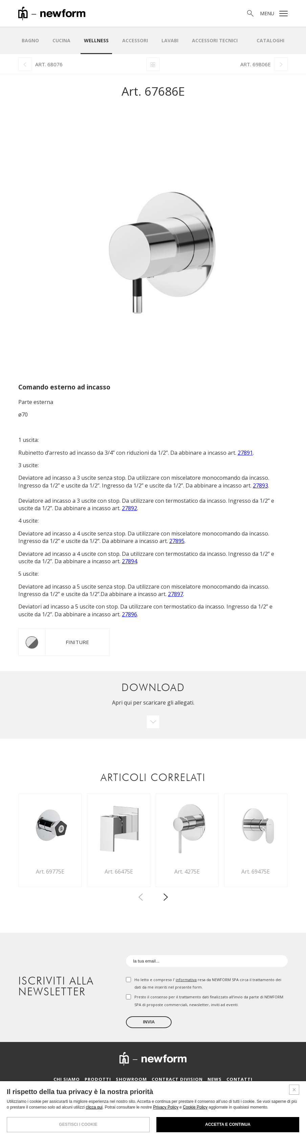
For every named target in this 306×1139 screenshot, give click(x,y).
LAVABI (169, 40)
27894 (129, 561)
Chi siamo (66, 1079)
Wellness (96, 40)
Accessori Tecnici (215, 40)
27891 (245, 452)
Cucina (61, 40)
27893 (260, 485)
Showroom (131, 1079)
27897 (175, 594)
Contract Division (177, 1079)
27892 (129, 508)
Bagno (30, 40)
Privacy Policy (165, 1107)
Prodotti (98, 1079)
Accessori (135, 40)
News (214, 1079)
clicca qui (94, 1107)
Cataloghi (270, 40)
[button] (165, 898)
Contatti (239, 1079)
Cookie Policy (195, 1107)
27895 (176, 541)
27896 (129, 614)
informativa (186, 979)
